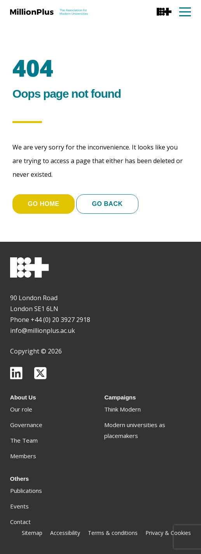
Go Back (107, 203)
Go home (43, 203)
